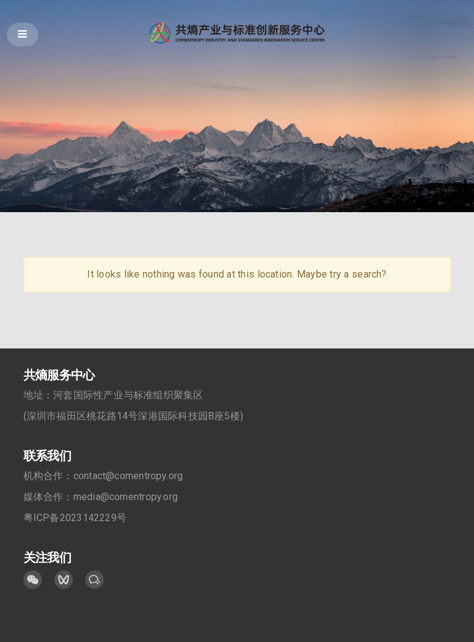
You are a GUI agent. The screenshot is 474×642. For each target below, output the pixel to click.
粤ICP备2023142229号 (75, 518)
